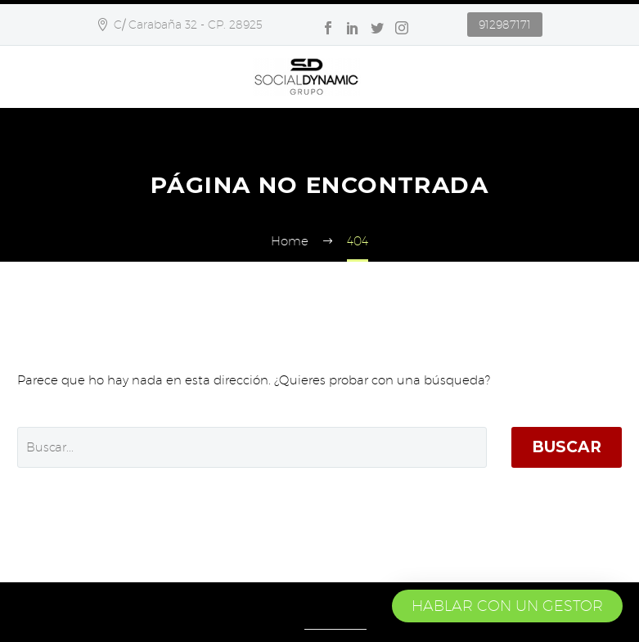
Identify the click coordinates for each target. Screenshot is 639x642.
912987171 (505, 24)
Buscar (566, 447)
